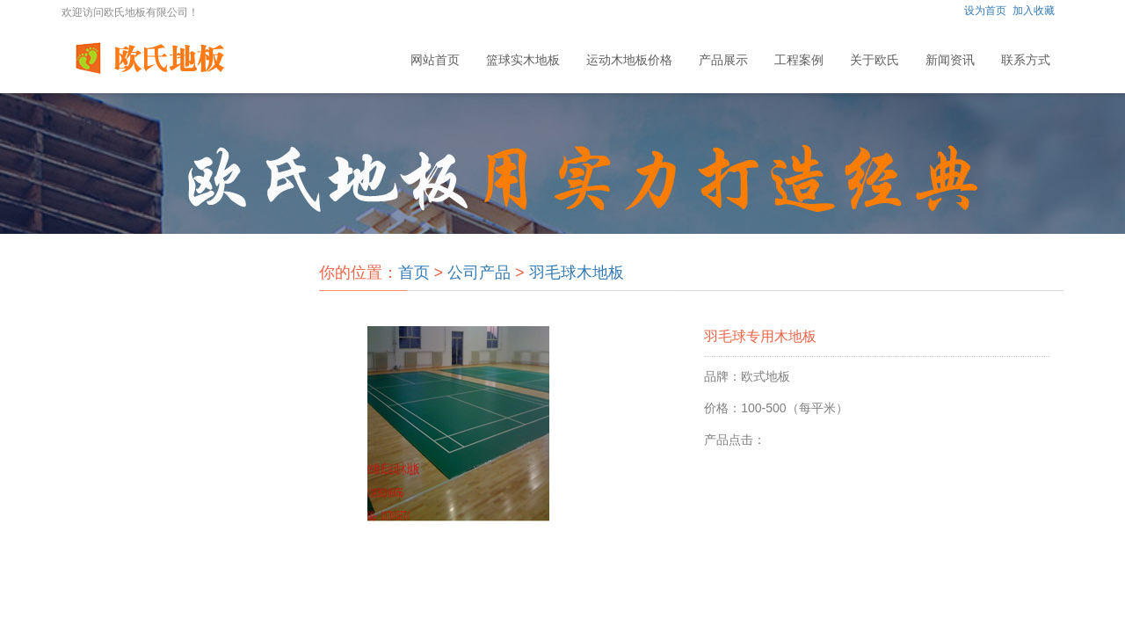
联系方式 (1025, 60)
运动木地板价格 (629, 60)
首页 (414, 272)
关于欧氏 (874, 60)
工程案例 (799, 60)
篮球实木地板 (523, 60)
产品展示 (723, 60)
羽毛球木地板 (576, 272)
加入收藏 (1033, 10)
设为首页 (985, 10)
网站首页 (435, 60)
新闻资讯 (950, 60)
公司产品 (479, 272)
